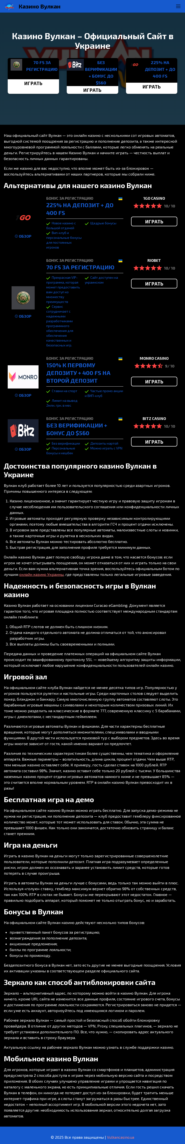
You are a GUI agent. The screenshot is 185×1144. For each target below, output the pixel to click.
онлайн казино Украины (41, 574)
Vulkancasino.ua (120, 1137)
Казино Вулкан (39, 6)
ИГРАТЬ (33, 83)
